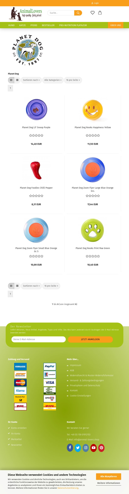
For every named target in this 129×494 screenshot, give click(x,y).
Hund (11, 25)
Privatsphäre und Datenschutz (85, 385)
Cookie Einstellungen (80, 395)
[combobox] (31, 80)
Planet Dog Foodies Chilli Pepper (36, 188)
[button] (100, 12)
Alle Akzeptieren (108, 476)
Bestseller (48, 25)
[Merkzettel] (92, 12)
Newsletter (16, 445)
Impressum (75, 365)
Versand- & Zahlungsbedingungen (87, 380)
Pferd (33, 25)
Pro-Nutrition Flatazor (73, 25)
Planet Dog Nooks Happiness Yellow (93, 127)
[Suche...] (78, 13)
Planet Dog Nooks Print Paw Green (93, 248)
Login (95, 3)
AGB (72, 370)
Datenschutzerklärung (68, 488)
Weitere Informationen (108, 483)
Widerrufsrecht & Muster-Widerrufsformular (91, 375)
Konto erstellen (19, 428)
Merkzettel (16, 439)
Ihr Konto (15, 433)
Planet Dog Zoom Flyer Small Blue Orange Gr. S (36, 249)
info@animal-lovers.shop (86, 439)
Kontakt (74, 390)
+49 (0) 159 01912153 (80, 434)
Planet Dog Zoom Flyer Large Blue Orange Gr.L (92, 189)
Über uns (115, 25)
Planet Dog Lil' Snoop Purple (36, 127)
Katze (22, 25)
